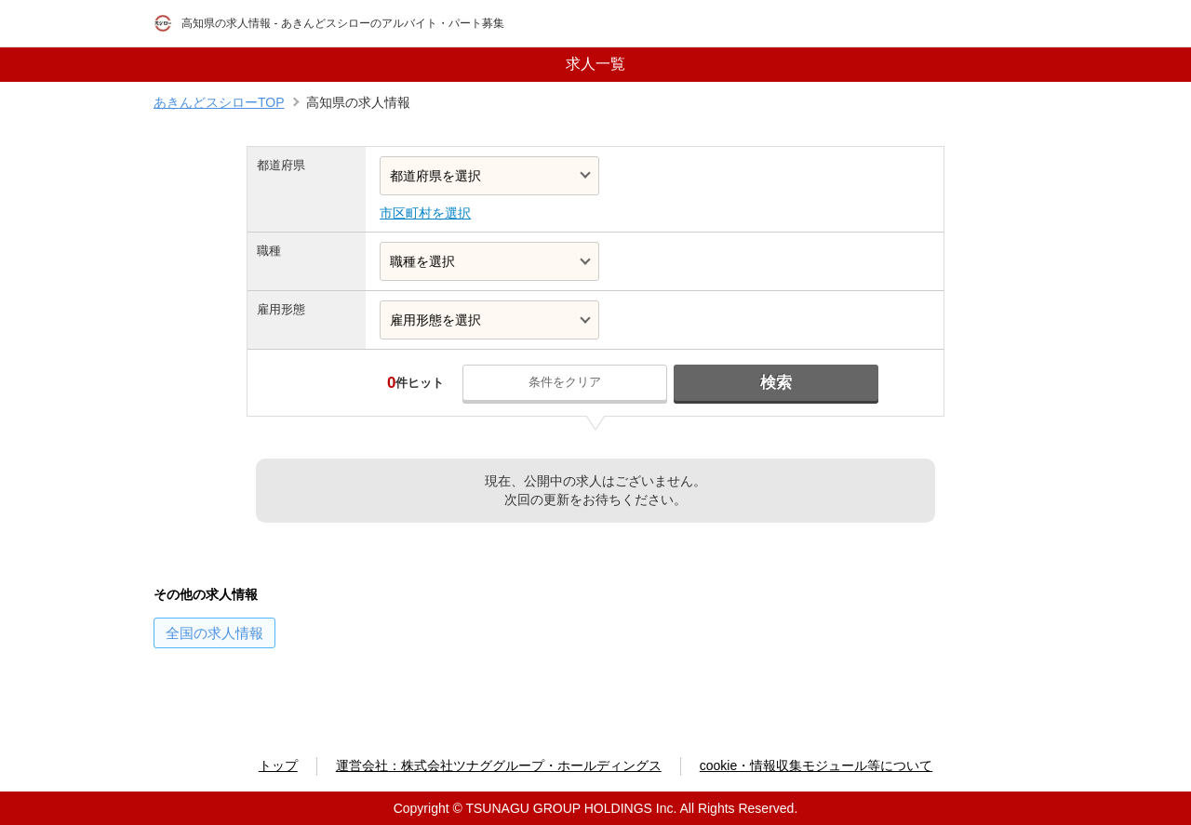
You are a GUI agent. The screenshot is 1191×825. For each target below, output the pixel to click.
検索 (776, 383)
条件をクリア (565, 382)
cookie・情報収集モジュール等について (816, 765)
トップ (278, 765)
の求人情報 (214, 633)
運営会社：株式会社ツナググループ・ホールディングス (499, 765)
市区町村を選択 (425, 213)
